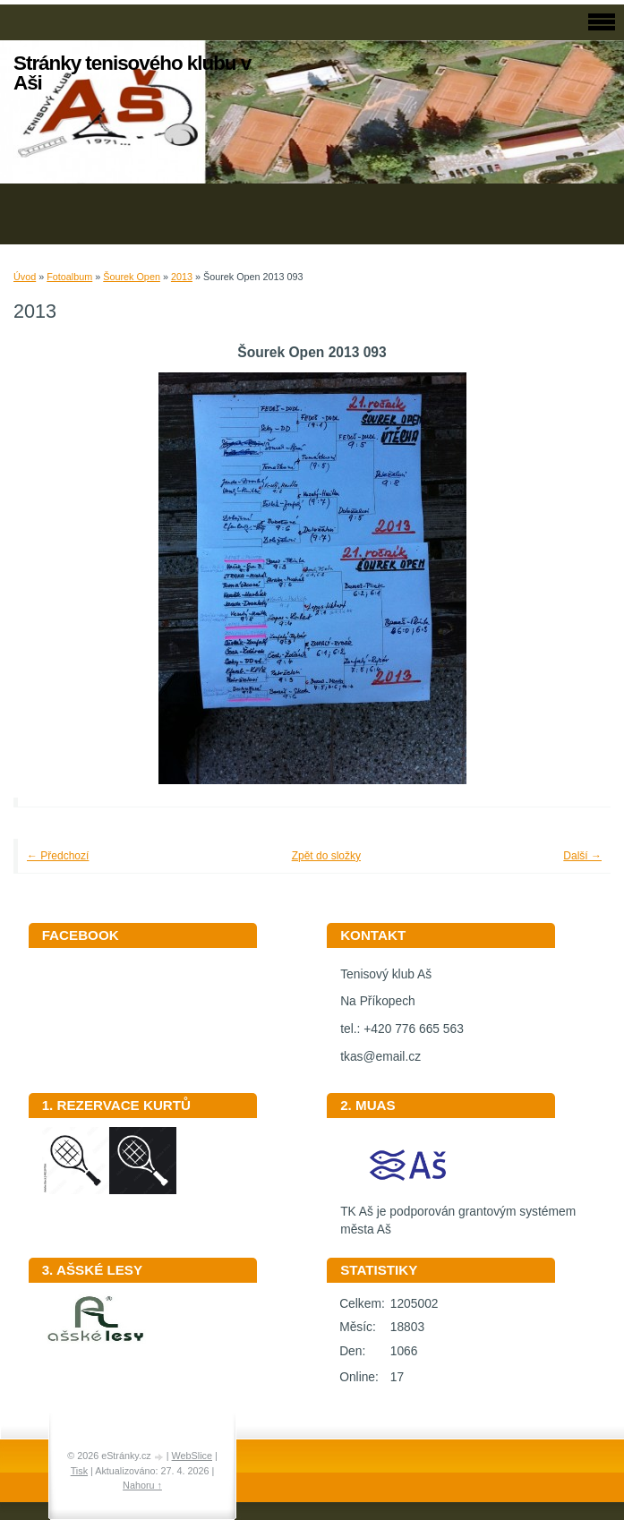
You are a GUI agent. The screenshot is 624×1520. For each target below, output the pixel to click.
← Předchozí (58, 856)
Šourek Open (131, 276)
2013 (181, 276)
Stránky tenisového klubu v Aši (132, 73)
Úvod (24, 276)
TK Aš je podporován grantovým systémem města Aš (458, 1214)
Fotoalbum (69, 276)
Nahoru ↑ (142, 1485)
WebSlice (192, 1455)
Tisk (79, 1470)
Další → (582, 856)
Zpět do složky (326, 856)
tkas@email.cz (380, 1056)
